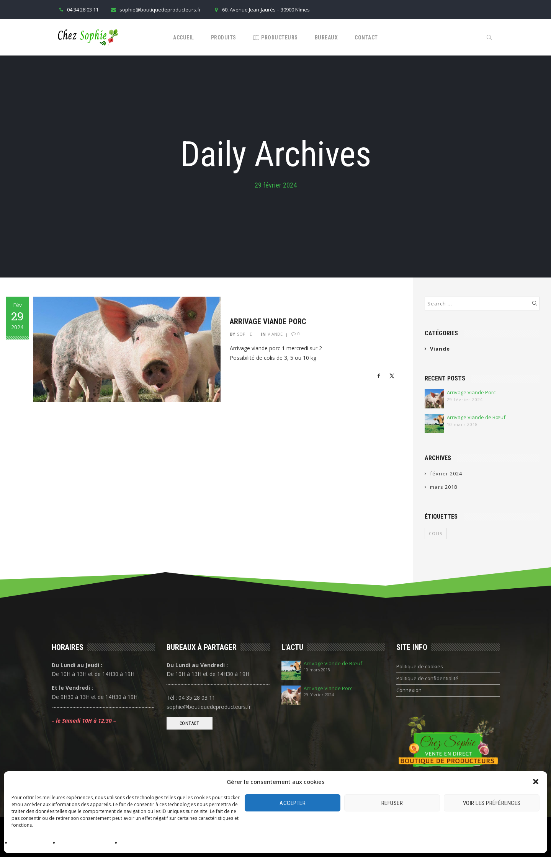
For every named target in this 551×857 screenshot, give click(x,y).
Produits (223, 37)
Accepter (293, 803)
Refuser (392, 803)
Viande (277, 334)
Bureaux (326, 37)
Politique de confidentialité (88, 843)
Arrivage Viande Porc (270, 321)
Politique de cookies (33, 843)
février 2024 (446, 473)
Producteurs (275, 37)
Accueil (183, 37)
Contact (366, 37)
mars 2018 (443, 486)
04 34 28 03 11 (77, 9)
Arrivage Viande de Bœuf (476, 417)
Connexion (409, 690)
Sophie (246, 334)
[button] (536, 781)
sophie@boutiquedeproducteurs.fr (155, 9)
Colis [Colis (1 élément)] (436, 533)
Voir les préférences (492, 803)
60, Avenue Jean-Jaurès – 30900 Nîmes (261, 9)
